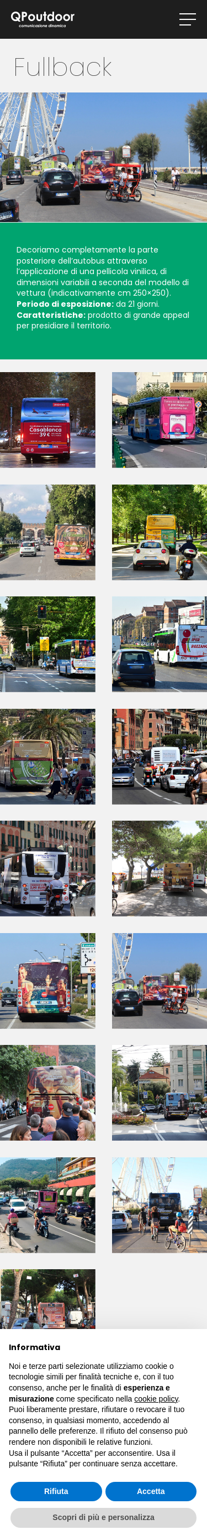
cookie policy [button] (156, 1398)
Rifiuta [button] (56, 1491)
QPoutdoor (43, 19)
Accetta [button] (151, 1491)
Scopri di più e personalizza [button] (103, 1517)
